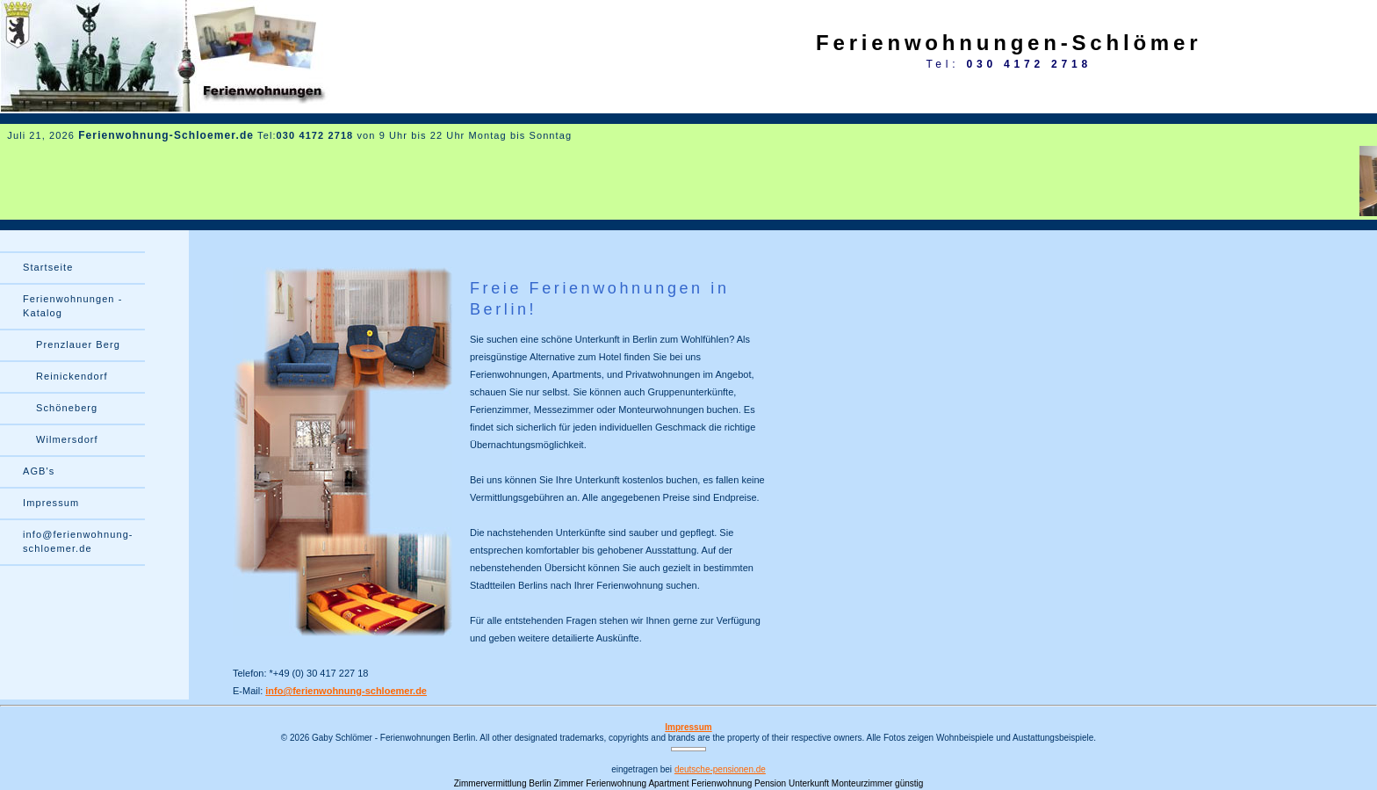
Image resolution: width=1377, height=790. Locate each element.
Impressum (51, 502)
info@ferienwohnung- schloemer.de (78, 541)
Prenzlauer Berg (78, 344)
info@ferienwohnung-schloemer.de (346, 690)
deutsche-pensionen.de (720, 769)
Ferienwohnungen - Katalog (72, 306)
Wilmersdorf (67, 439)
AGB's (38, 471)
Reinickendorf (72, 376)
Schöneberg (66, 407)
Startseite (48, 267)
